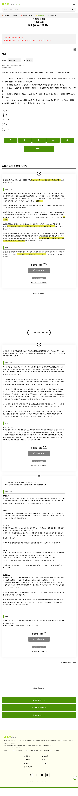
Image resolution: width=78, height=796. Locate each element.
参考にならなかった (39, 278)
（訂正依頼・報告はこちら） (8, 67)
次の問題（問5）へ (39, 715)
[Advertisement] (39, 309)
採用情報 (27, 760)
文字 (23, 60)
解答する (39, 149)
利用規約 (27, 763)
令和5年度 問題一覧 (39, 708)
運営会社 (27, 756)
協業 (43, 760)
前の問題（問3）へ (39, 700)
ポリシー (45, 763)
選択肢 (4, 60)
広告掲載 (45, 756)
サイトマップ (28, 767)
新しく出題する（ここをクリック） (27, 40)
